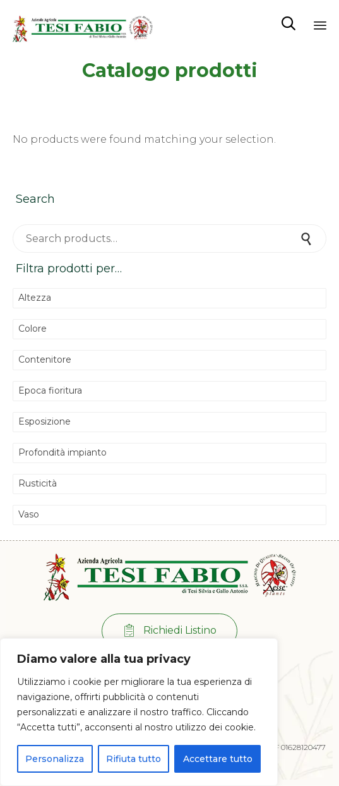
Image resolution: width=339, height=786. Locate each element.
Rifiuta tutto (133, 759)
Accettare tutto (218, 759)
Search (307, 238)
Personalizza (54, 759)
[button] (169, 631)
